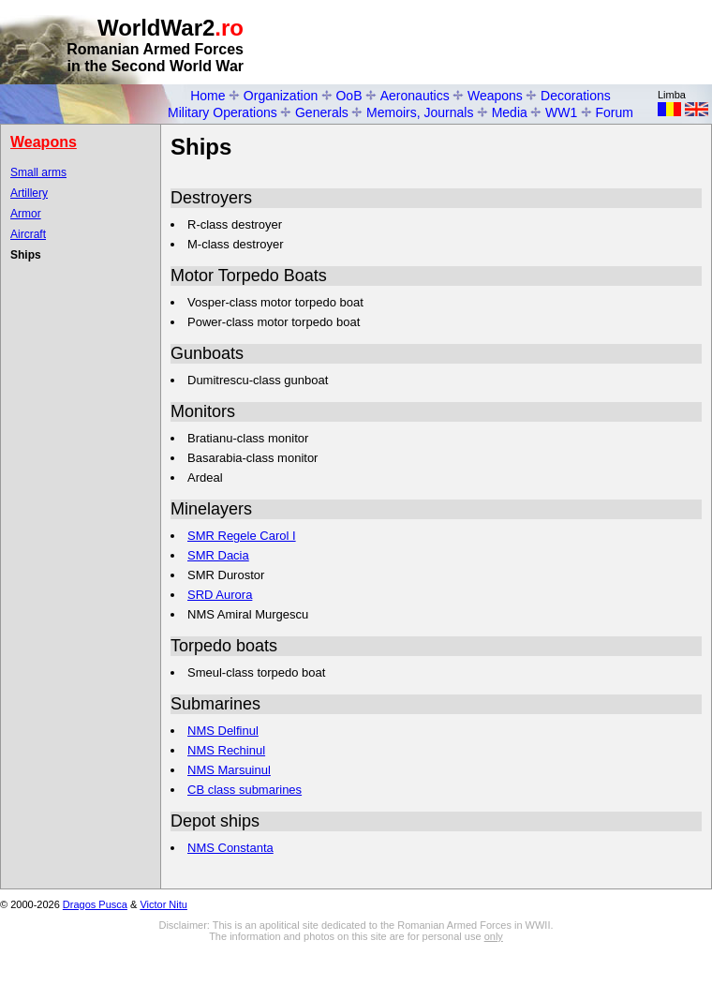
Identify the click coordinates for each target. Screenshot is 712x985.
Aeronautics (415, 95)
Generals (322, 112)
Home (207, 95)
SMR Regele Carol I (241, 536)
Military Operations (222, 112)
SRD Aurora (219, 595)
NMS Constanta (230, 848)
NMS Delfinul (223, 731)
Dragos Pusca (95, 904)
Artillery (29, 193)
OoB (348, 95)
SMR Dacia (218, 555)
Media (509, 112)
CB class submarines (244, 790)
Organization (281, 95)
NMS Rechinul (226, 750)
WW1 (561, 112)
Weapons (495, 95)
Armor (25, 213)
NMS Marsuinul (229, 770)
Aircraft (28, 234)
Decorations (576, 95)
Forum (614, 112)
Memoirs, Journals (419, 112)
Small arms (38, 172)
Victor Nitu (163, 904)
